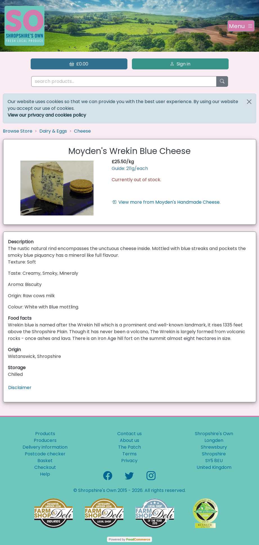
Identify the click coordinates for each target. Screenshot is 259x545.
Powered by (129, 539)
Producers (45, 440)
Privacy (129, 460)
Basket (45, 460)
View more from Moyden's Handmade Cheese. (166, 202)
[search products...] (124, 81)
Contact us (129, 433)
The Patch (129, 447)
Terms (129, 454)
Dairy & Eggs (53, 131)
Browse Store (17, 131)
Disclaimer (19, 387)
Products (45, 433)
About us (129, 440)
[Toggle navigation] (241, 25)
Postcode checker (45, 454)
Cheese (82, 131)
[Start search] (222, 81)
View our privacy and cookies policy (47, 115)
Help (45, 474)
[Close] (249, 102)
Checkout (45, 467)
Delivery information (44, 447)
